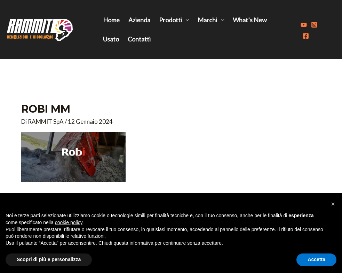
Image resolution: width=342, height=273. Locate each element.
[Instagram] (314, 25)
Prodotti (170, 20)
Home (111, 20)
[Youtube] (304, 25)
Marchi (207, 20)
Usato (111, 39)
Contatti (139, 39)
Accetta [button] (316, 259)
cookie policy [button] (68, 222)
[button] (333, 204)
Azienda (139, 20)
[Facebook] (306, 36)
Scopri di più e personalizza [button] (49, 259)
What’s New (250, 20)
